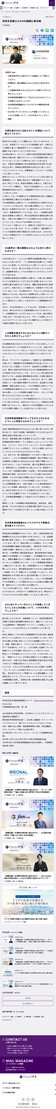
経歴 (9, 119)
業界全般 (25, 8)
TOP (2, 12)
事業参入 (18, 8)
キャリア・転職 (8, 8)
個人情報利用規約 (24, 1104)
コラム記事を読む (8, 1092)
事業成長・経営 (34, 8)
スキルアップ (45, 8)
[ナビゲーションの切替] (52, 3)
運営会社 (34, 1104)
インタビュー (6, 17)
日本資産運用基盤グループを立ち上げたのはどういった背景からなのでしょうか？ (29, 99)
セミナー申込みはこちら (11, 1083)
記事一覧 (7, 12)
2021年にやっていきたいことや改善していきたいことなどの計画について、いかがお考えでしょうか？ (29, 113)
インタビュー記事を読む (11, 1088)
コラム (28, 998)
